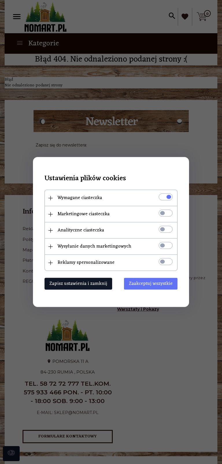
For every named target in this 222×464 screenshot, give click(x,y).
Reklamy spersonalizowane (86, 263)
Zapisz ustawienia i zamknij (78, 284)
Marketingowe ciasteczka (84, 214)
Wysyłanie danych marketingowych (94, 246)
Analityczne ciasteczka (81, 230)
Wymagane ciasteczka (80, 198)
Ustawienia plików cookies (85, 179)
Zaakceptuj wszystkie (151, 284)
